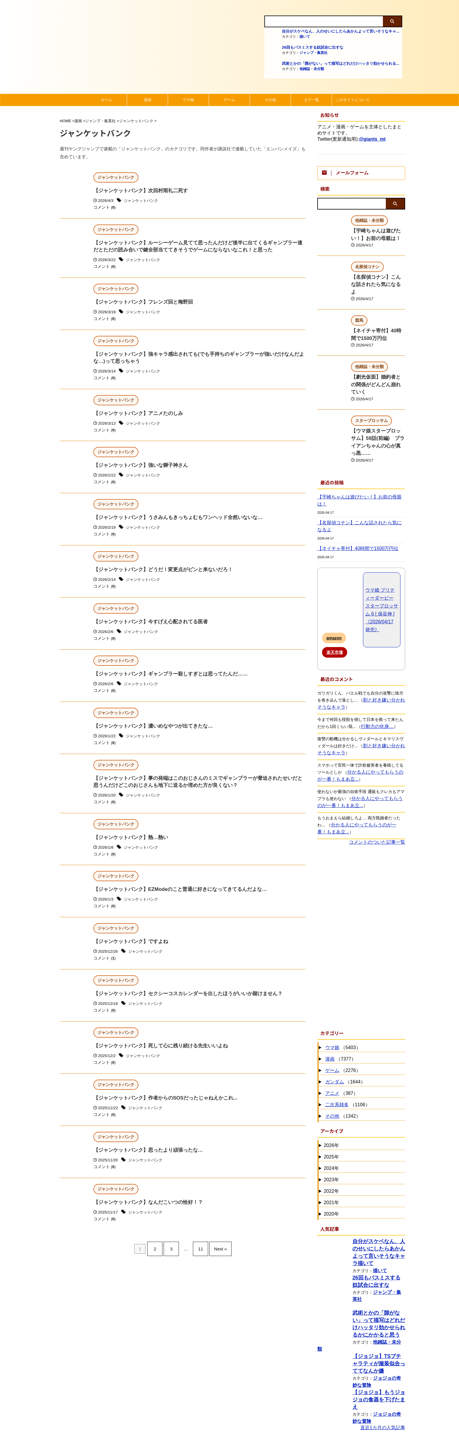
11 (199, 1259)
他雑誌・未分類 (311, 69)
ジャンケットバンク (142, 201)
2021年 (331, 1156)
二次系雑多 (337, 1058)
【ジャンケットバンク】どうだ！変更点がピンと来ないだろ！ (159, 575)
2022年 (331, 1144)
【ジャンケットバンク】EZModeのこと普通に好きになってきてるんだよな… (175, 898)
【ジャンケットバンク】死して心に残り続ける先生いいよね (156, 1057)
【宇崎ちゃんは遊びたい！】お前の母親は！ (358, 464)
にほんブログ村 (333, 1446)
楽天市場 (334, 606)
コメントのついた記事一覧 (377, 795)
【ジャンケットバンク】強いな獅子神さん (137, 469)
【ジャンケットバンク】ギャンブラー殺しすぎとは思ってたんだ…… (166, 680)
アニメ (332, 1046)
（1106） (347, 1058)
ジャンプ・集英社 (313, 53)
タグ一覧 (311, 100)
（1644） (344, 1036)
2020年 (331, 1167)
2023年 (331, 1133)
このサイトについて (352, 100)
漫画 (147, 100)
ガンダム (334, 1035)
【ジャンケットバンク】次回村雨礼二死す (137, 190)
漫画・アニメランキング (343, 1408)
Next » (216, 1259)
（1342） (342, 1070)
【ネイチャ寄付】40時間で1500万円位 (352, 502)
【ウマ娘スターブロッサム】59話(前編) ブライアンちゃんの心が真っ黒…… (377, 415)
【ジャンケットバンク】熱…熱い (128, 846)
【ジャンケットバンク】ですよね (128, 951)
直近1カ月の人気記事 (382, 1370)
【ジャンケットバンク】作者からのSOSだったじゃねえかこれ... (161, 1109)
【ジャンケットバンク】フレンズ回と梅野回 (140, 304)
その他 (270, 100)
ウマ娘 (188, 100)
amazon (334, 591)
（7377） (340, 1013)
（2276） (342, 1024)
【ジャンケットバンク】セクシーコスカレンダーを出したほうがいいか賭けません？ (182, 1004)
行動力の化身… (375, 680)
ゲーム (229, 100)
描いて (304, 37)
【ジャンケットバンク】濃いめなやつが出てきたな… (149, 733)
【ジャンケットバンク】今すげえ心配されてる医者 (147, 627)
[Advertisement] (361, 890)
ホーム (106, 100)
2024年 (331, 1121)
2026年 (331, 1099)
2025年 (331, 1110)
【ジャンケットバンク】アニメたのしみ (135, 417)
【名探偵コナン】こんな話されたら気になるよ (360, 483)
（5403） (342, 1001)
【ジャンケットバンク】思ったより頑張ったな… (144, 1162)
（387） (341, 1047)
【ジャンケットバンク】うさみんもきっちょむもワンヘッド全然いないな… (173, 522)
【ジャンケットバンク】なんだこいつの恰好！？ (144, 1215)
